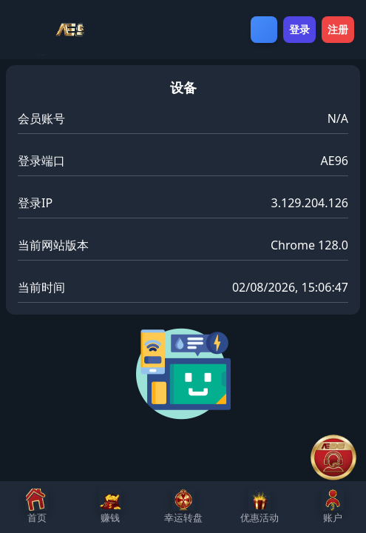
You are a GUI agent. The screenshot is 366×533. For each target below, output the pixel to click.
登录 (299, 29)
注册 (338, 29)
